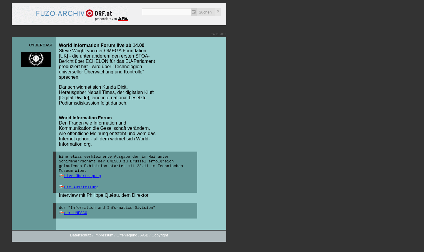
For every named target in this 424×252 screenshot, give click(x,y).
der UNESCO (75, 213)
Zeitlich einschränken (194, 12)
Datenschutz (80, 235)
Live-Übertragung (82, 176)
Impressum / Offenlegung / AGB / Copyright (131, 235)
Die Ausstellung (81, 187)
